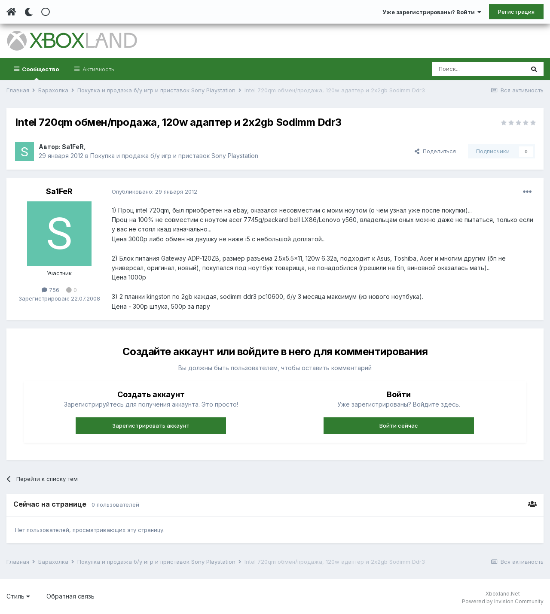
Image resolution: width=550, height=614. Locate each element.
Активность (97, 69)
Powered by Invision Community (503, 601)
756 (50, 289)
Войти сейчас (398, 425)
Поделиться (435, 151)
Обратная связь (70, 596)
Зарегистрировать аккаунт (150, 425)
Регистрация (516, 11)
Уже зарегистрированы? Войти (431, 12)
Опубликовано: (154, 191)
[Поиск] (478, 69)
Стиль (18, 596)
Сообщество (40, 73)
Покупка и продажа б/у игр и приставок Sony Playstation (174, 155)
